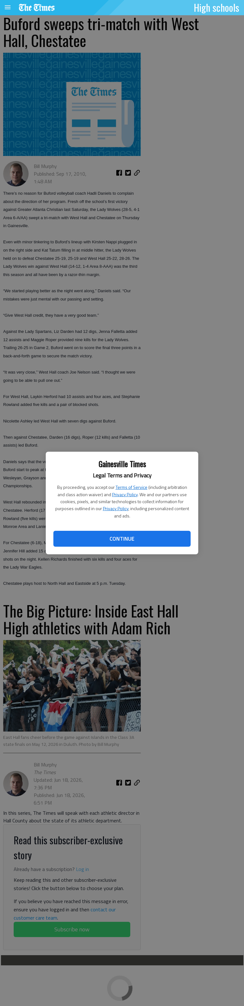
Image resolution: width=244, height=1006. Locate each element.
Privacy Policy (125, 494)
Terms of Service (131, 487)
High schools (216, 7)
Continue (122, 539)
